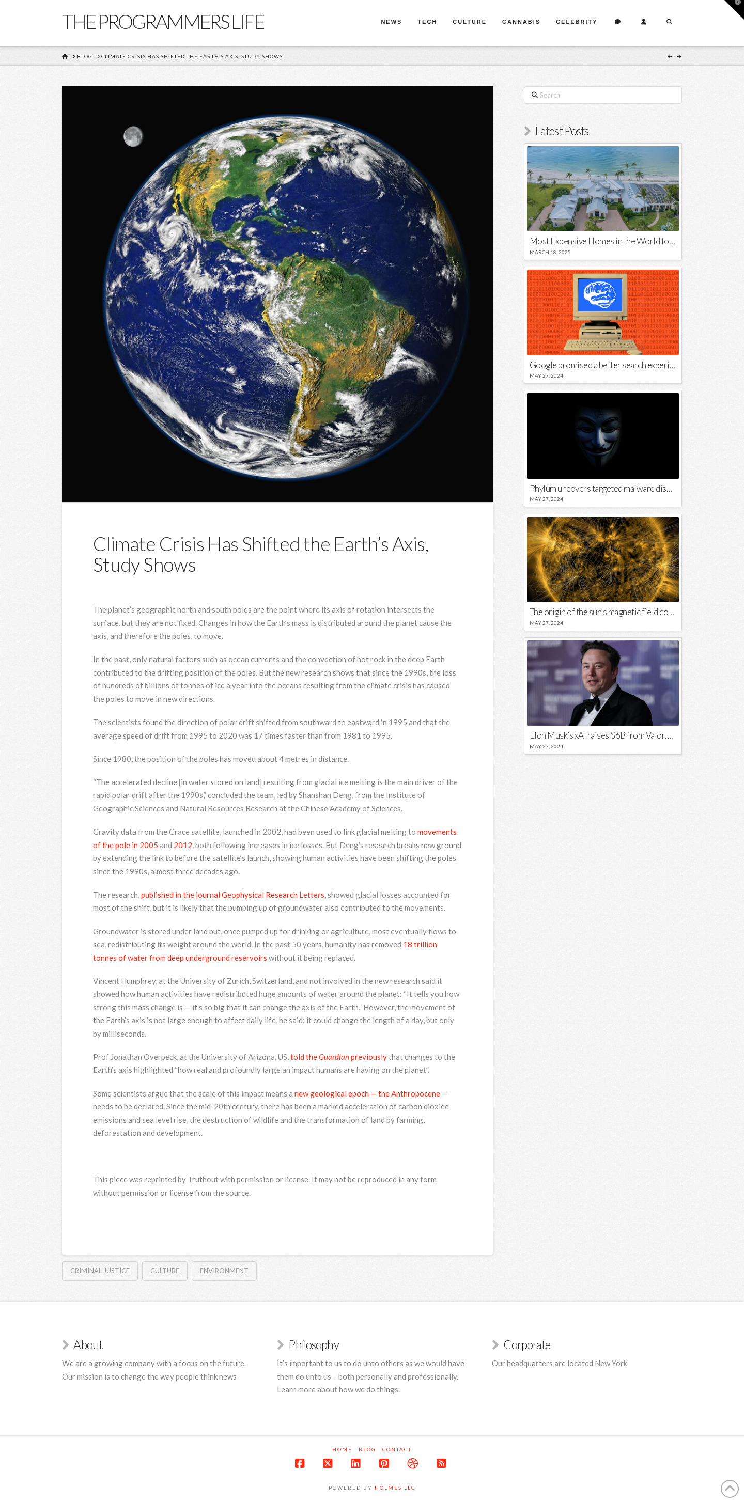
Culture (164, 1270)
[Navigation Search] (669, 23)
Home (342, 1449)
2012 (183, 845)
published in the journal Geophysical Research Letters (232, 894)
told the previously (338, 1056)
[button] (734, 10)
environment (224, 1270)
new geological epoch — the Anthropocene (367, 1093)
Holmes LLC (395, 1487)
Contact (397, 1449)
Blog (367, 1449)
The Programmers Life (163, 21)
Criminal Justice (100, 1270)
